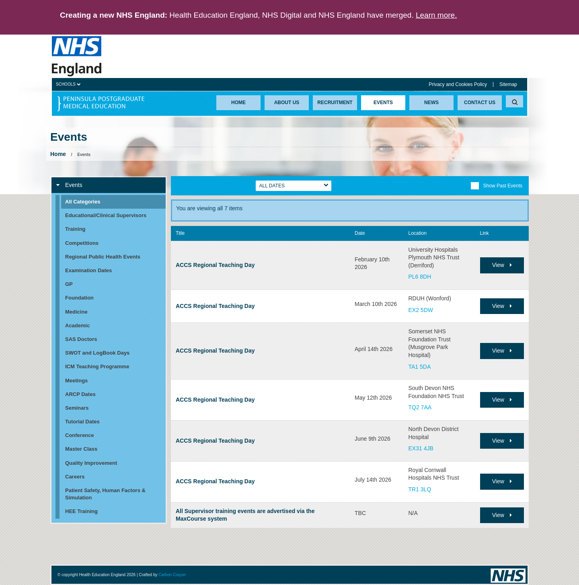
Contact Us (479, 102)
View (502, 265)
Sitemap (508, 84)
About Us (287, 102)
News (431, 102)
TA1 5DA (420, 366)
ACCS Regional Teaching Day (215, 265)
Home (238, 102)
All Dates (272, 186)
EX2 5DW (421, 310)
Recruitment (334, 102)
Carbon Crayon (172, 575)
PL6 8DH (420, 276)
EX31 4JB (421, 448)
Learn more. (436, 15)
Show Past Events (496, 186)
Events (383, 102)
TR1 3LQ (420, 489)
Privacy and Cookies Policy (458, 84)
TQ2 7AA (420, 407)
